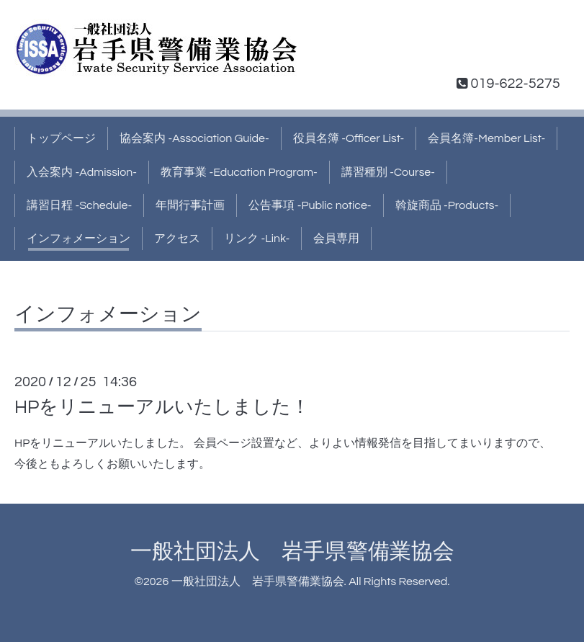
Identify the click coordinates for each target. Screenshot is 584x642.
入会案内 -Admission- (82, 172)
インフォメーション (78, 238)
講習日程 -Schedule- (79, 205)
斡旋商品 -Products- (447, 205)
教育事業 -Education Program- (239, 172)
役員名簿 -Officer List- (349, 138)
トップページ (61, 138)
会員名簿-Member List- (486, 138)
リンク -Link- (256, 238)
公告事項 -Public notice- (309, 205)
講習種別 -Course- (388, 172)
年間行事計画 (190, 205)
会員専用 (336, 238)
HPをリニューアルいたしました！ (162, 407)
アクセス (177, 238)
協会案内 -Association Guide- (194, 138)
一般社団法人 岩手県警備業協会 (292, 551)
